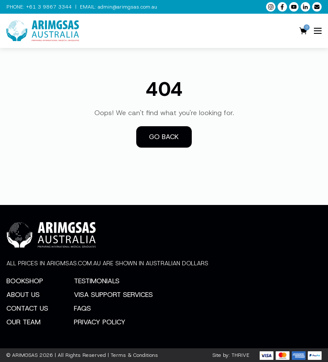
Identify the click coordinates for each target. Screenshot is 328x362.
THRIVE (240, 355)
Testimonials (97, 280)
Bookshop (24, 280)
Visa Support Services (113, 294)
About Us (23, 294)
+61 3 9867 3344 (49, 6)
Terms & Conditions (134, 355)
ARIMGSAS (25, 355)
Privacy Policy (100, 321)
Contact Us (27, 308)
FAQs (82, 308)
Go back (164, 136)
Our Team (23, 321)
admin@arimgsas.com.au (127, 6)
